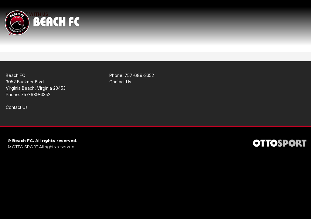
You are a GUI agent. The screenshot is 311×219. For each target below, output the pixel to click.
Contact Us (17, 107)
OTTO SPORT (25, 146)
